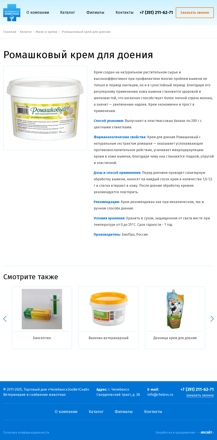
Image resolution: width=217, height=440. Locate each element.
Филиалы (95, 12)
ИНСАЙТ (206, 432)
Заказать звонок (194, 13)
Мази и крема (46, 32)
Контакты (125, 12)
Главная (9, 32)
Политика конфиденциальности (26, 432)
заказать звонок (200, 395)
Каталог (67, 12)
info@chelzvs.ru (160, 395)
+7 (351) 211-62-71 (156, 12)
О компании (37, 12)
